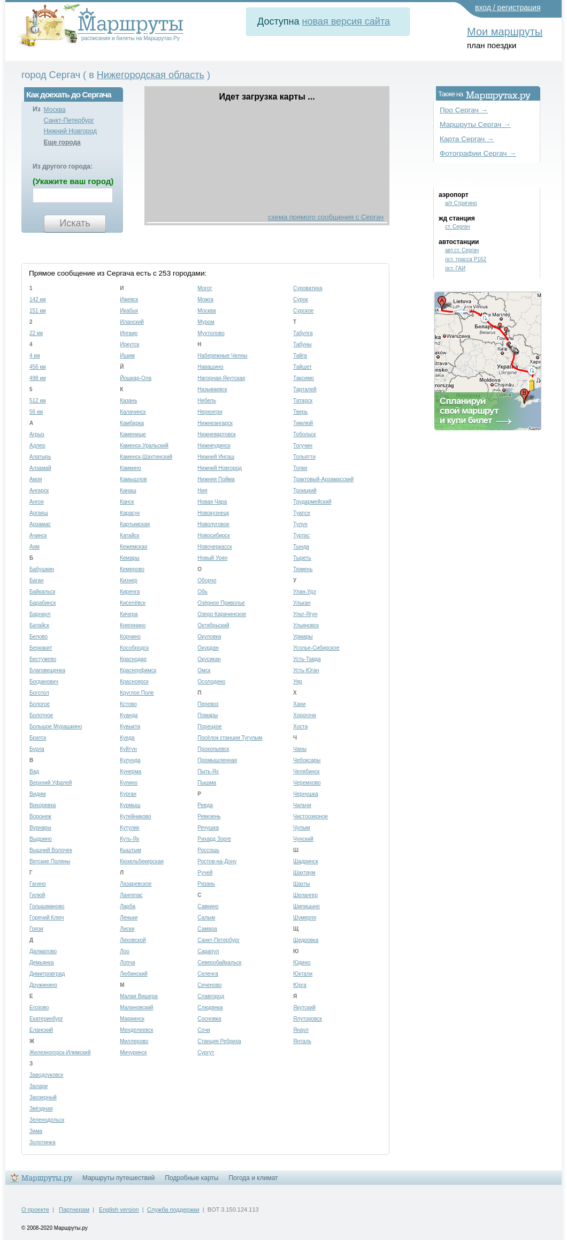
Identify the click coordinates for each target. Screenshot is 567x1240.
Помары (207, 715)
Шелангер (305, 895)
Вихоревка (42, 805)
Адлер (37, 445)
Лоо (124, 951)
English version (119, 1209)
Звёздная (41, 1109)
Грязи (36, 929)
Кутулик (129, 828)
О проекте (35, 1209)
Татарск (302, 401)
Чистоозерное (310, 816)
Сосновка (209, 1019)
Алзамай (40, 468)
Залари (38, 1086)
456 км (37, 367)
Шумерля (304, 918)
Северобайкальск (219, 962)
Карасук (130, 513)
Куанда (128, 715)
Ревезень (208, 816)
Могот (204, 288)
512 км (37, 401)
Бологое (39, 704)
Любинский (133, 974)
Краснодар (133, 659)
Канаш (128, 490)
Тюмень (302, 569)
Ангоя (36, 502)
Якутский (304, 1007)
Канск (127, 502)
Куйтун (128, 749)
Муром (205, 322)
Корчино (130, 637)
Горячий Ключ (46, 918)
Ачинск (38, 535)
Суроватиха (307, 288)
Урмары (303, 637)
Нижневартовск (216, 434)
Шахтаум (304, 873)
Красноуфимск (138, 670)
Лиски (127, 929)
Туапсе (301, 513)
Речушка (208, 828)
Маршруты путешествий (118, 1178)
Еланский (41, 1030)
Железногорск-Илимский (59, 1052)
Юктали (302, 974)
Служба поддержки (173, 1209)
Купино (128, 783)
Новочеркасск (214, 547)
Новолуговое (213, 524)
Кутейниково (135, 816)
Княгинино (132, 625)
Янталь (302, 1041)
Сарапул (208, 951)
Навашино (210, 367)
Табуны (302, 344)
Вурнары (40, 828)
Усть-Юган (306, 670)
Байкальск (42, 592)
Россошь (208, 850)
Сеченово (209, 985)
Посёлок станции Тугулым (229, 738)
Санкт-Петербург (69, 120)
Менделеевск (136, 1030)
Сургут (205, 1052)
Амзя (35, 479)
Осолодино (211, 681)
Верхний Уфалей (50, 783)
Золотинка (42, 1142)
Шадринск (305, 861)
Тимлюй (303, 423)
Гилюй (37, 895)
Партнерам (74, 1209)
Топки (300, 468)
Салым (206, 918)
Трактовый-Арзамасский (323, 479)
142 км (37, 299)
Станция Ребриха (219, 1041)
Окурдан (207, 648)
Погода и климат (253, 1178)
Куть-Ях (129, 839)
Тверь (300, 412)
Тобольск (304, 434)
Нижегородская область (150, 75)
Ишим (127, 356)
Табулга (302, 333)
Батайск (39, 625)
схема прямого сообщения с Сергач (326, 217)
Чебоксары (306, 760)
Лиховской (132, 940)
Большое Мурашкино (55, 726)
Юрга (300, 985)
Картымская (135, 524)
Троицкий (305, 490)
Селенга (207, 974)
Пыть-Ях (208, 771)
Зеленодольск (46, 1120)
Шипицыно (306, 906)
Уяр (297, 681)
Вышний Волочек (50, 850)
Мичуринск (133, 1052)
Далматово (43, 951)
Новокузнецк (213, 513)
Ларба (127, 906)
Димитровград (47, 974)
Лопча (127, 962)
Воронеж (40, 816)
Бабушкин (41, 569)
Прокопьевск (213, 749)
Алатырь (40, 457)
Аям (34, 547)
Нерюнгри (209, 412)
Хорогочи (304, 715)
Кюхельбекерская (142, 861)
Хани (299, 704)
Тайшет (302, 367)
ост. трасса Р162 (465, 259)
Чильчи (302, 805)
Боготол (39, 693)
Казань (128, 401)
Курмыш (130, 805)
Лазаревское (135, 884)
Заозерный (43, 1097)
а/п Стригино (461, 203)
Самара (207, 929)
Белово (38, 637)
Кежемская (133, 547)
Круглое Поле (137, 693)
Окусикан (208, 659)
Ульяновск (306, 625)
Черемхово (306, 783)
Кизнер (128, 580)
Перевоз (207, 704)
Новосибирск (213, 535)
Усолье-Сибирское (316, 648)
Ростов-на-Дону (216, 861)
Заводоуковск (46, 1075)
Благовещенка (47, 670)
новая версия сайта (346, 21)
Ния (202, 490)
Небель (206, 401)
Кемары (130, 558)
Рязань (206, 884)
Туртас (301, 535)
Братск (37, 738)
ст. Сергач (457, 227)
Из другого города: (63, 166)
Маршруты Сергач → (475, 124)
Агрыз (36, 434)
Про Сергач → (464, 110)
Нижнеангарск (215, 423)
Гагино (37, 884)
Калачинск (132, 412)
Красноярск (134, 681)
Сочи (203, 1030)
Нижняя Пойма (215, 479)
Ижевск (129, 299)
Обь (202, 592)
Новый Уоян (212, 558)
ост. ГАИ (455, 268)
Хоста (300, 726)
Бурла (36, 749)
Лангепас (131, 895)
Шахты (301, 884)
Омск (203, 670)
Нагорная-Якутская (221, 378)
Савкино (207, 906)
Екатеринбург (46, 1019)
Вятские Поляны (49, 861)
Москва (55, 109)
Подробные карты (191, 1178)
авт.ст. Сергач (462, 250)
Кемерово (132, 569)
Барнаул (39, 614)
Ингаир (128, 333)
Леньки (128, 918)
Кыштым (130, 850)
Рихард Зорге (214, 839)
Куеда (127, 738)
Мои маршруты (504, 31)
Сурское (303, 311)
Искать (74, 223)
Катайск (129, 535)
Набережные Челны (222, 356)
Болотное (41, 715)
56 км (36, 412)
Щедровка (305, 940)
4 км (34, 356)
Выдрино (40, 839)
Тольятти (304, 457)
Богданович (43, 681)
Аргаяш (38, 513)
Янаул (301, 1030)
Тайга (300, 356)
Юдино (301, 962)
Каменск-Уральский (144, 445)
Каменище (133, 434)
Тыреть (302, 558)
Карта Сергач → (467, 139)
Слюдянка (210, 1007)
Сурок (300, 299)
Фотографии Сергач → (478, 153)
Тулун (300, 524)
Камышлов (133, 479)
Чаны (300, 749)
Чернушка (305, 794)
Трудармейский (312, 502)
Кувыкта (130, 726)
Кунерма (130, 771)
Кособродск (134, 648)
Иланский (132, 322)
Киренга (130, 592)
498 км (37, 378)
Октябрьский (213, 625)
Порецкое (209, 726)
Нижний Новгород (70, 131)
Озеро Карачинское (221, 614)
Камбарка (132, 423)
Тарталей (305, 389)
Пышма (206, 783)
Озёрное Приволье (220, 603)
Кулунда (130, 760)
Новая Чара (212, 502)
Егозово (39, 1007)
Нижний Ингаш (215, 457)
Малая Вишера (139, 996)
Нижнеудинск (213, 445)
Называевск (212, 389)
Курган (128, 794)
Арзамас (40, 524)
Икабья (129, 311)
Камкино (130, 468)
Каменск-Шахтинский (146, 457)
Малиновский (136, 1007)
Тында (301, 547)
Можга (205, 299)
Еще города (62, 142)
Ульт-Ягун (305, 614)
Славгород (210, 996)
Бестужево (42, 659)
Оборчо (206, 580)
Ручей (204, 873)
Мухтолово (210, 333)
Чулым (301, 828)
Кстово (128, 704)
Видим (37, 794)
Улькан (301, 603)
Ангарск (39, 490)
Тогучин (302, 445)
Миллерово (134, 1041)
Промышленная (217, 760)
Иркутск (129, 344)
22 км (36, 333)
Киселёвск (132, 603)
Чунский (303, 839)
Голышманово (46, 906)
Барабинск (42, 603)
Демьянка (41, 962)
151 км (37, 311)
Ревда (204, 805)
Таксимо (303, 378)
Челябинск (306, 771)
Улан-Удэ (304, 592)
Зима (35, 1131)
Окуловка (209, 637)
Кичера (128, 614)
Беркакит (40, 648)
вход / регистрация (508, 7)
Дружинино (43, 985)
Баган (36, 580)
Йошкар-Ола (135, 378)
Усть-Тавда (307, 659)
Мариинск (132, 1019)
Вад (34, 771)
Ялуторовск (307, 1019)
